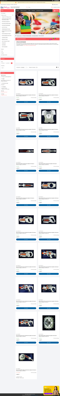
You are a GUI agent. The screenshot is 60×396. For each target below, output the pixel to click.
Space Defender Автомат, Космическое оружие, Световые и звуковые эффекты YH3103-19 (26, 95)
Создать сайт (2, 0)
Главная (17, 10)
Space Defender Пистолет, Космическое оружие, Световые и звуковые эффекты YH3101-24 (26, 267)
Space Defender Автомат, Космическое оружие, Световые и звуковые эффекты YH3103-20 (48, 95)
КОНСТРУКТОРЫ (4, 27)
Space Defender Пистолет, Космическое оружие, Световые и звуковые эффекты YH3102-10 (49, 267)
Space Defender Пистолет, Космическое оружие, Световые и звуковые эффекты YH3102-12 (26, 302)
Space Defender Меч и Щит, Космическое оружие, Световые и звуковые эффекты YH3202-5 (26, 370)
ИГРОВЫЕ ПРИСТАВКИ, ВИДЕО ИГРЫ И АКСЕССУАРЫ (6, 19)
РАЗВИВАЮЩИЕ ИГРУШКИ (6, 29)
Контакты (33, 10)
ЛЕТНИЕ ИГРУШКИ (5, 37)
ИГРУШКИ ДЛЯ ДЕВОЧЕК (6, 21)
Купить (27, 136)
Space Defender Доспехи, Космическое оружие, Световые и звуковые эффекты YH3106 (48, 130)
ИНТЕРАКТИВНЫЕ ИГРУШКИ (6, 33)
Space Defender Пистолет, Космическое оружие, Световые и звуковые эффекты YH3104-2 (49, 302)
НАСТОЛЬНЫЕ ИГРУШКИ (5, 41)
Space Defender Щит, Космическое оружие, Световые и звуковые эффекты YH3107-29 (48, 336)
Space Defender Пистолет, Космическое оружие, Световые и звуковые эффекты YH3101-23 (49, 233)
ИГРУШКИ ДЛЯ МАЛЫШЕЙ (6, 25)
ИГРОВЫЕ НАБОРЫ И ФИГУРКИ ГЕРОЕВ (6, 31)
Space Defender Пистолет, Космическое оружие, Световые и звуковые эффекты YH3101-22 (26, 233)
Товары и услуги (23, 10)
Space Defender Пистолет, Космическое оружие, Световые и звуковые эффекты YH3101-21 (49, 198)
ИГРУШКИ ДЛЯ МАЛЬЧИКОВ (26, 35)
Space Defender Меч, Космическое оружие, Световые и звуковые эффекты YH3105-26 (48, 164)
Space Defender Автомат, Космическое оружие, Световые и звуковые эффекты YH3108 (26, 130)
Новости (2, 49)
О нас (29, 10)
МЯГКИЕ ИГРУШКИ (5, 39)
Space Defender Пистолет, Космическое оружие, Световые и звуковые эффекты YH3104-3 (26, 336)
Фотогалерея (3, 13)
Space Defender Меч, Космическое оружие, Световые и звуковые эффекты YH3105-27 (25, 198)
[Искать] (27, 7)
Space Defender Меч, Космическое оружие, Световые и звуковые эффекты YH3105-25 (25, 164)
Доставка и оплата (40, 10)
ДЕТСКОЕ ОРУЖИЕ (35, 35)
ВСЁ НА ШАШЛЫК (4, 46)
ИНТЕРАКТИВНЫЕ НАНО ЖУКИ (6, 35)
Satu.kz (34, 394)
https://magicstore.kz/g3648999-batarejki (29, 45)
